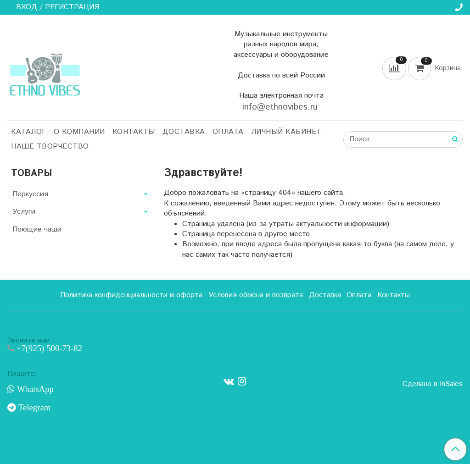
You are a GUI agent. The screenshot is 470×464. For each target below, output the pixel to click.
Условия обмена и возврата (255, 295)
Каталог (28, 132)
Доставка (183, 132)
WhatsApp (34, 389)
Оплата (228, 132)
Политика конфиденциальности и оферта (131, 295)
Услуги (23, 211)
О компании (79, 132)
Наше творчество (50, 146)
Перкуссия (30, 194)
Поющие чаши (37, 229)
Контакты (133, 132)
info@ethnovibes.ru (281, 107)
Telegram (33, 407)
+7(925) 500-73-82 (48, 348)
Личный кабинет (286, 132)
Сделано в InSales (433, 384)
